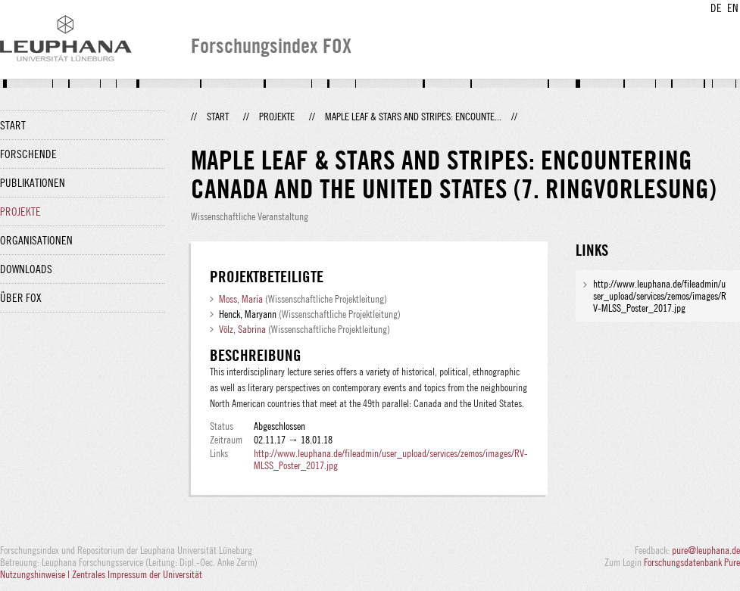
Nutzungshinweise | (36, 574)
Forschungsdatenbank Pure (692, 562)
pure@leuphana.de (706, 550)
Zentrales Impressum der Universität (137, 574)
